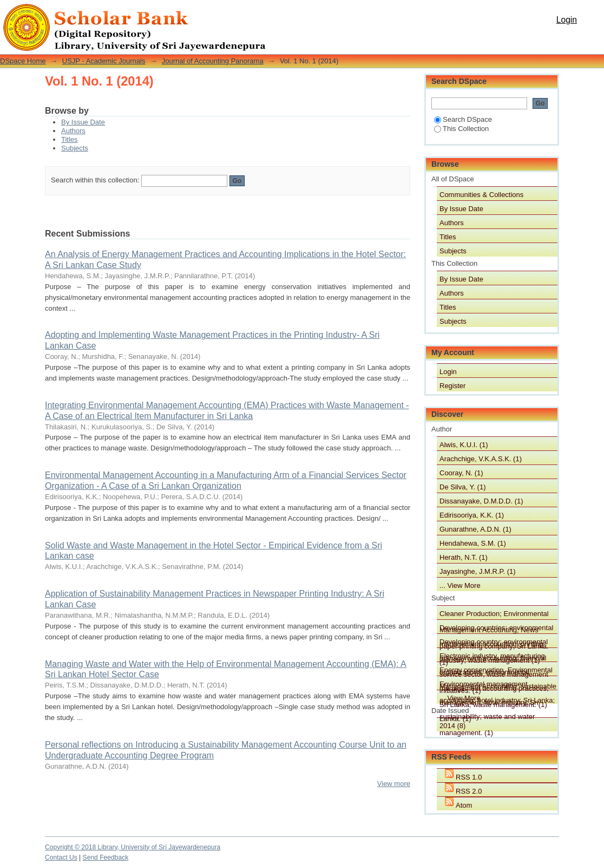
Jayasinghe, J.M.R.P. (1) (477, 571)
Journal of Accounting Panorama (213, 61)
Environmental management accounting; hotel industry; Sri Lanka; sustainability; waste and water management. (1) (497, 685)
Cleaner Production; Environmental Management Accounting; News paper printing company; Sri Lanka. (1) (494, 614)
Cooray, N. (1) (461, 473)
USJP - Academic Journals (104, 61)
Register (452, 386)
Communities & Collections (481, 195)
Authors (73, 131)
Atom (464, 805)
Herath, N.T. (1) (463, 557)
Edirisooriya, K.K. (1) (471, 515)
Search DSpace (463, 119)
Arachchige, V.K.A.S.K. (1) (480, 459)
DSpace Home (23, 61)
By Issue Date (83, 122)
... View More (460, 585)
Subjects (74, 148)
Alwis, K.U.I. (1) (463, 445)
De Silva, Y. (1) (462, 487)
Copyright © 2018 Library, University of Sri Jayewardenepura (132, 847)
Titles (69, 139)
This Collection (461, 129)
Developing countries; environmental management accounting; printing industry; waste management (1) (496, 628)
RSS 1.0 (469, 777)
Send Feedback (106, 857)
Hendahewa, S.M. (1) (472, 543)
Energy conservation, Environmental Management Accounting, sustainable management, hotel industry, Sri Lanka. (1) (497, 671)
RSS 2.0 (469, 791)
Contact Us (61, 857)
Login (566, 19)
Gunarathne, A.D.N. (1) (475, 529)
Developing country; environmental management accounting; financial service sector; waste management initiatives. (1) (493, 642)
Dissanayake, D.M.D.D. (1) (481, 501)
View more (393, 784)
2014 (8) (452, 726)
